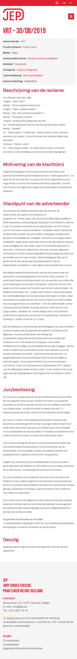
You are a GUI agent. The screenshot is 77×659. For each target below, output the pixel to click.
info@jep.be (19, 606)
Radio (15, 52)
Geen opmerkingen (33, 75)
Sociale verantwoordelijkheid (43, 58)
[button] (71, 16)
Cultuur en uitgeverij (27, 70)
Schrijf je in (13, 618)
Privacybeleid (11, 640)
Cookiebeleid (11, 644)
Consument (21, 64)
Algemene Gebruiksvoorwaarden (23, 648)
